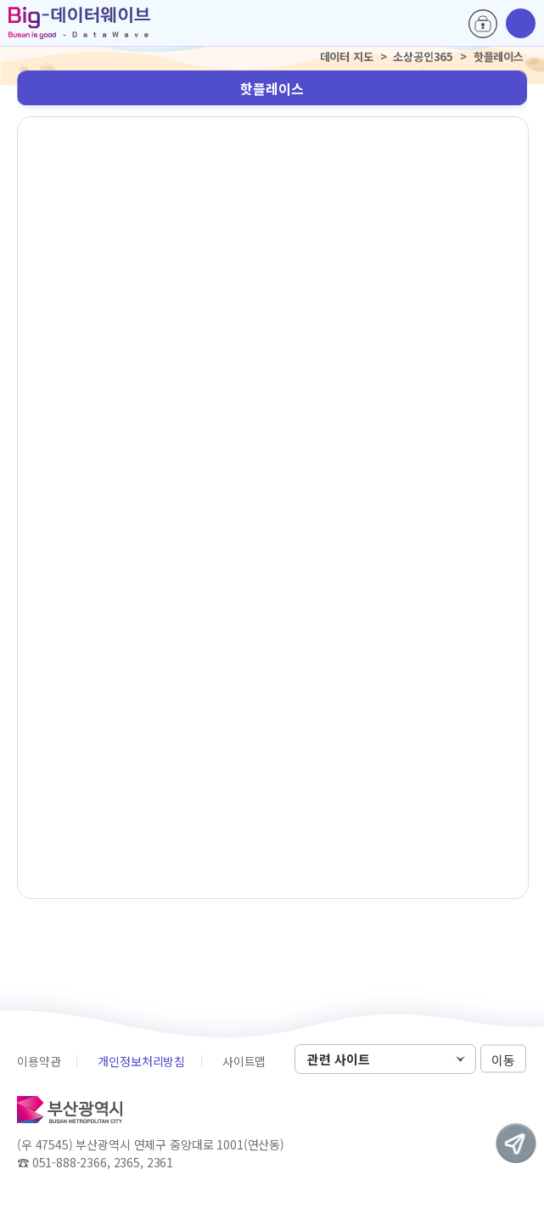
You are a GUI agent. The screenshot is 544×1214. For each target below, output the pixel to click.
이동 (503, 1060)
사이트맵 (244, 1061)
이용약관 (38, 1061)
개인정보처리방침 (141, 1061)
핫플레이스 (272, 88)
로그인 (482, 23)
